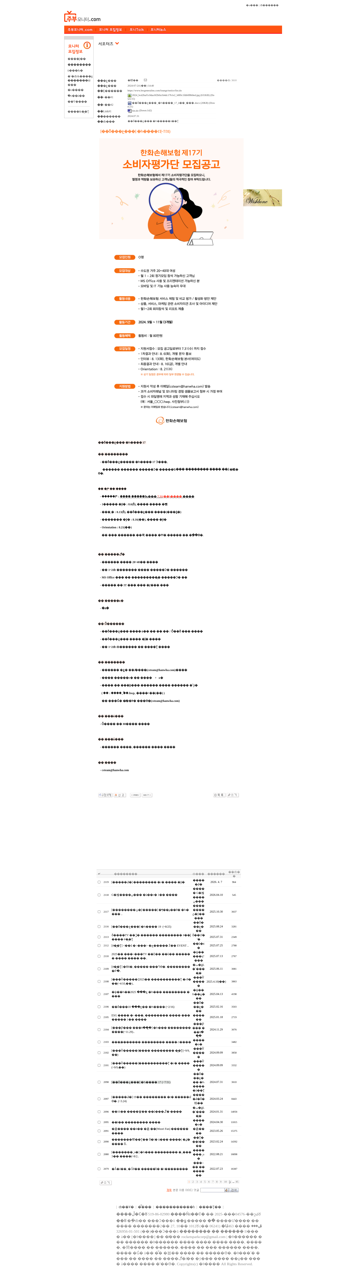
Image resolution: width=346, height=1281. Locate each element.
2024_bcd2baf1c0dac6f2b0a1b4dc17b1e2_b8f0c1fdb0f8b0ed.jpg (164, 95)
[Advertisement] (169, 65)
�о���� (76, 90)
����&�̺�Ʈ (78, 111)
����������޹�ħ (175, 1207)
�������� (79, 64)
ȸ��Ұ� (126, 1207)
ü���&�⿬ (75, 70)
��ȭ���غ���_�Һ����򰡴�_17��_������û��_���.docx (164, 103)
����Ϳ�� (77, 59)
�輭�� (133, 80)
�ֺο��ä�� (76, 95)
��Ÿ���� (77, 101)
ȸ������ (269, 5)
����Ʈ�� (210, 1207)
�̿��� (144, 1207)
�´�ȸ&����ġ (80, 76)
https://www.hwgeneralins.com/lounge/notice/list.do (155, 90)
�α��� (252, 5)
